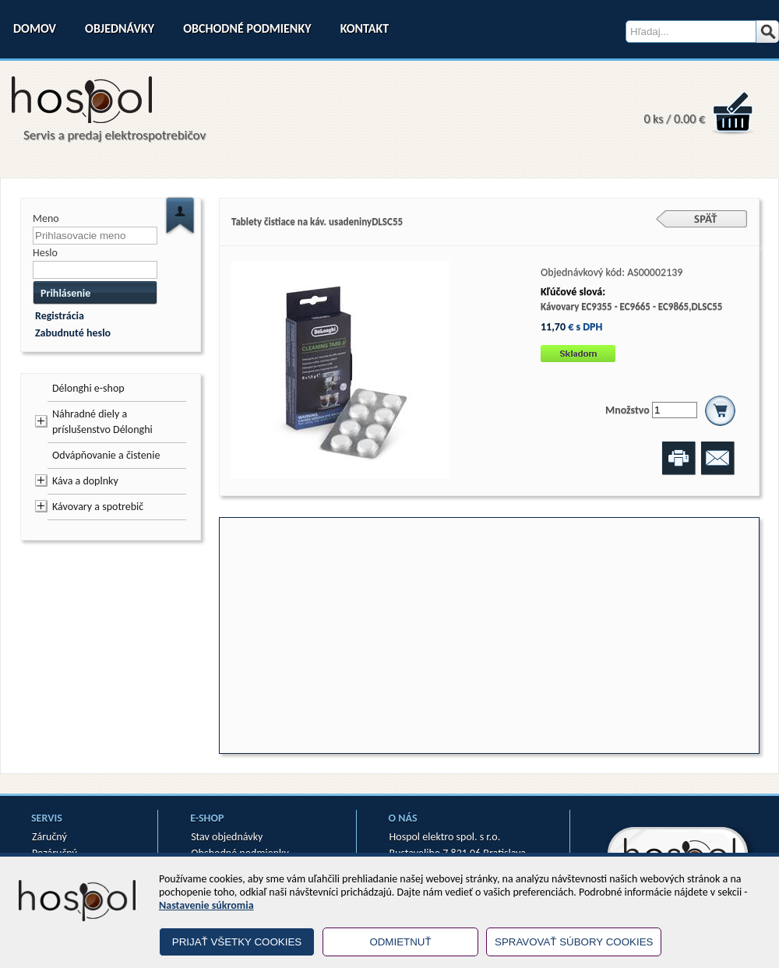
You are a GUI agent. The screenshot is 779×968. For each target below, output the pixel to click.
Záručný (49, 836)
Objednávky (119, 28)
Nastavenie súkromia (206, 905)
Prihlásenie (65, 293)
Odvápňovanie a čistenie (106, 455)
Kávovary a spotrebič (97, 506)
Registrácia (59, 315)
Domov (34, 28)
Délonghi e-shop (88, 388)
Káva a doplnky (85, 481)
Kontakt (364, 28)
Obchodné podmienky (247, 28)
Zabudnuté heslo (73, 333)
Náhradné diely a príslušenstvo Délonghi (102, 421)
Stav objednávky (227, 836)
